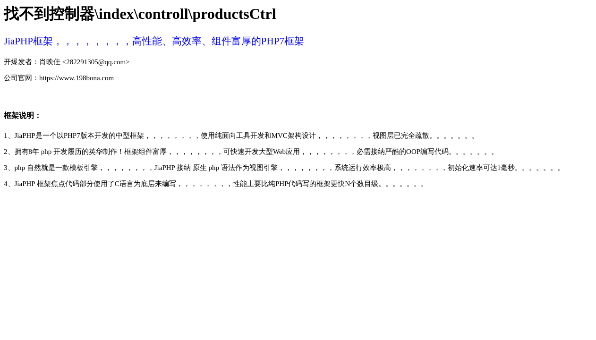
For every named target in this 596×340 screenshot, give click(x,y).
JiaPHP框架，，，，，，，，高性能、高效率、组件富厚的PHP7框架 (154, 41)
